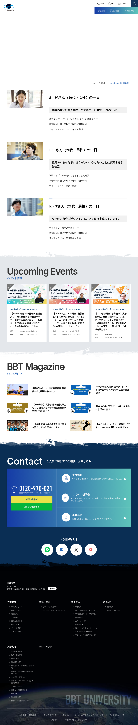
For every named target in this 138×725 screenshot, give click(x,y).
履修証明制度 (16, 635)
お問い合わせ (31, 472)
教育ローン (15, 667)
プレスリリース (50, 688)
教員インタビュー (113, 583)
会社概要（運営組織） (28, 688)
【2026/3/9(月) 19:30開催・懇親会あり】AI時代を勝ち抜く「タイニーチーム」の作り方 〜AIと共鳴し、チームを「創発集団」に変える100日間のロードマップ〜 (68, 301)
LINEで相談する (32, 480)
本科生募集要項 (16, 625)
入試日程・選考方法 (18, 650)
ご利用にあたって (117, 688)
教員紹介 (107, 575)
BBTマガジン (45, 620)
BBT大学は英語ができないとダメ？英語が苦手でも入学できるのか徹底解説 (113, 370)
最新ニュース (16, 598)
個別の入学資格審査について (21, 674)
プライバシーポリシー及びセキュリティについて (83, 688)
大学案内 (11, 575)
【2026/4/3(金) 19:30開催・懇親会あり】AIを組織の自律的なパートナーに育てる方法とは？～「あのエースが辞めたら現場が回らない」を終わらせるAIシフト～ (26, 301)
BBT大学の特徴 (16, 594)
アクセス (55, 693)
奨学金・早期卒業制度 (19, 663)
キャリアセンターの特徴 (84, 605)
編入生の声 (79, 590)
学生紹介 (78, 580)
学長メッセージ (16, 580)
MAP (53, 561)
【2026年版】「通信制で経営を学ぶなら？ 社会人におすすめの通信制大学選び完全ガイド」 (49, 386)
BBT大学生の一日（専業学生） (86, 587)
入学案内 (11, 620)
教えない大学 (16, 583)
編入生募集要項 (16, 628)
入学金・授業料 (16, 660)
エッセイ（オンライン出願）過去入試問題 (22, 655)
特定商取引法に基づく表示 (76, 693)
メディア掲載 (16, 605)
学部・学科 (44, 575)
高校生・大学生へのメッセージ (86, 601)
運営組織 (14, 587)
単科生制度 (15, 632)
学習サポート (80, 598)
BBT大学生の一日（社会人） (85, 583)
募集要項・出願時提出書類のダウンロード (22, 646)
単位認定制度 (16, 670)
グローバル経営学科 (50, 580)
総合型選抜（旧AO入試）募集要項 (22, 640)
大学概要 (14, 590)
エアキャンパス (80, 594)
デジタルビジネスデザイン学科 (54, 583)
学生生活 (75, 575)
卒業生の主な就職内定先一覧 (85, 608)
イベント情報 (16, 601)
